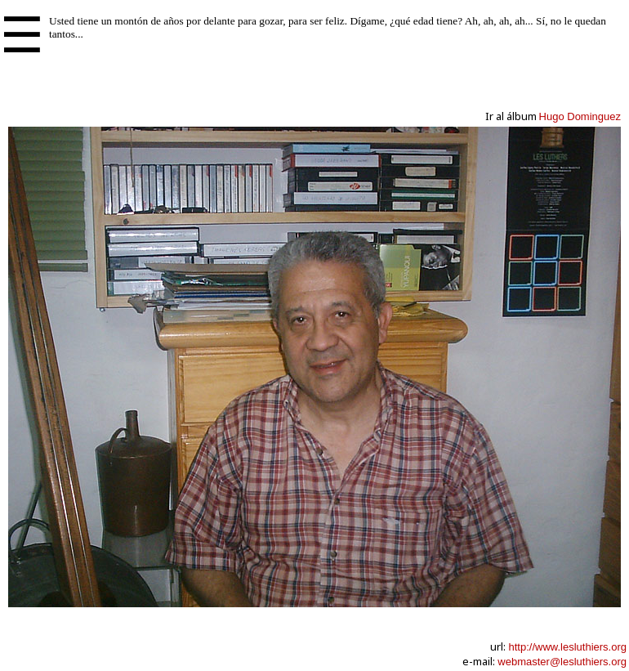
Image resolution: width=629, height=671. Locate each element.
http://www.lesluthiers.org (567, 647)
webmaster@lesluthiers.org (562, 661)
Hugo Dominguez (580, 116)
